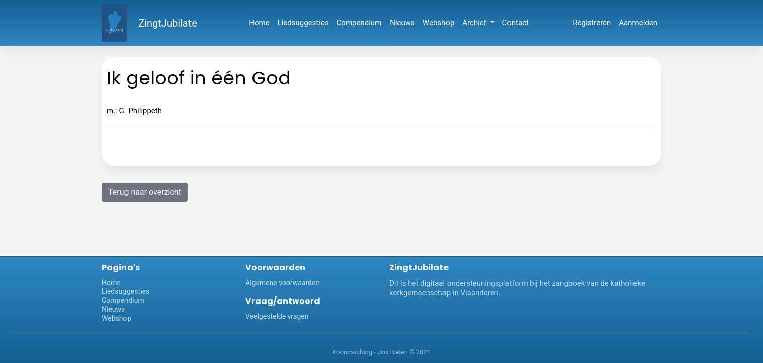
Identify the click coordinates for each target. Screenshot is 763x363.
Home (259, 22)
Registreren (592, 22)
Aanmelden (638, 22)
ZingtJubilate (167, 23)
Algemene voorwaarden (282, 283)
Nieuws (402, 22)
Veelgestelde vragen (276, 316)
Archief (475, 22)
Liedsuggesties (303, 22)
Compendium (359, 22)
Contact (515, 22)
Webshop (438, 22)
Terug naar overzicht (144, 192)
